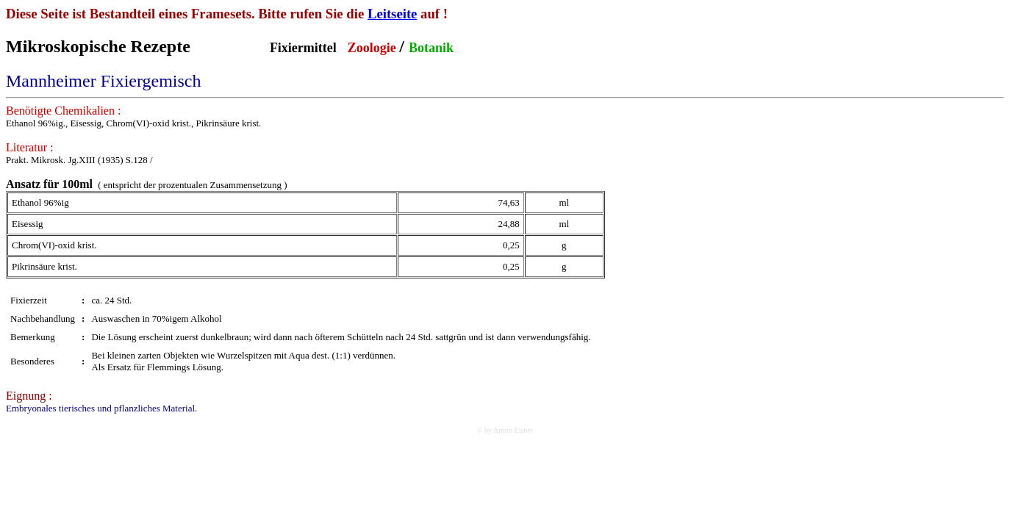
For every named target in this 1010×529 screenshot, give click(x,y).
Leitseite (393, 13)
